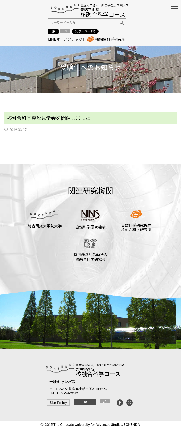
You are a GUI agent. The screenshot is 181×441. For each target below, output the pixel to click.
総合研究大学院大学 (45, 226)
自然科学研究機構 (90, 227)
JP (53, 31)
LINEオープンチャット (67, 39)
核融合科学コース (98, 373)
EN (65, 31)
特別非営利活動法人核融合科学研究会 (90, 256)
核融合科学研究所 (110, 39)
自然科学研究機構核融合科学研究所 (136, 227)
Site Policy (58, 402)
